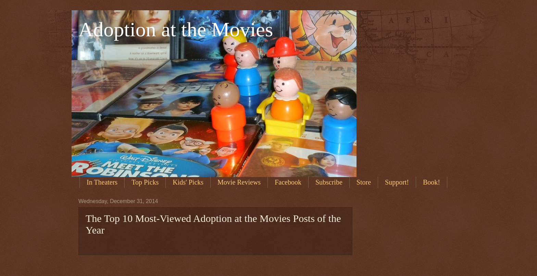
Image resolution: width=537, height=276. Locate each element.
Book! (431, 182)
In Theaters (102, 182)
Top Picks (145, 182)
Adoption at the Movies (175, 29)
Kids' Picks (188, 182)
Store (364, 182)
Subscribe (328, 182)
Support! (397, 182)
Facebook (288, 182)
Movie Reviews (239, 182)
